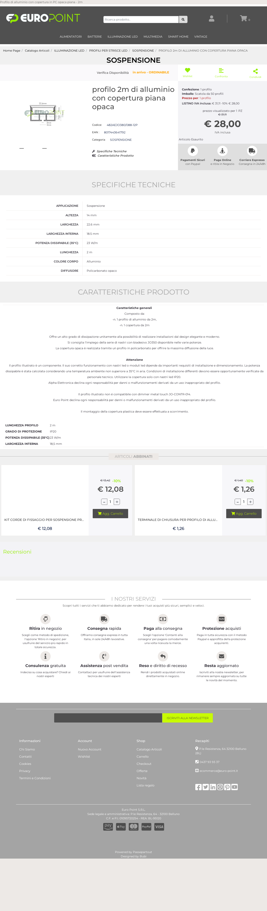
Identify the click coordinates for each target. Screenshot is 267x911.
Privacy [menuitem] (24, 776)
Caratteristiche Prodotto (115, 155)
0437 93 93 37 (209, 767)
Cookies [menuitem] (25, 769)
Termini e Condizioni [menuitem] (35, 783)
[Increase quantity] (117, 507)
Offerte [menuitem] (142, 776)
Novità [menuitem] (141, 783)
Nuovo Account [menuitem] (89, 754)
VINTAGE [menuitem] (200, 36)
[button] (183, 19)
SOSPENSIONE (133, 60)
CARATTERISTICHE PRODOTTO (133, 296)
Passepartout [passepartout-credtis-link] (142, 857)
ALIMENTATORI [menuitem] (71, 36)
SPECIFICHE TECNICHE (134, 189)
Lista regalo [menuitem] (145, 790)
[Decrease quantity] (104, 507)
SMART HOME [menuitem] (178, 36)
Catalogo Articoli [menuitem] (149, 754)
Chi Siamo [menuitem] (27, 754)
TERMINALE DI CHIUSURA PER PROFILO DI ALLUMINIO (178, 525)
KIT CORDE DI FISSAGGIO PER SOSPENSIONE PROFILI (44, 525)
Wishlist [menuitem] (84, 761)
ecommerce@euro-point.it (219, 776)
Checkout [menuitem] (144, 769)
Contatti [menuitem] (25, 761)
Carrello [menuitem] (143, 761)
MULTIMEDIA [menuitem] (153, 36)
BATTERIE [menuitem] (95, 36)
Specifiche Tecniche (111, 151)
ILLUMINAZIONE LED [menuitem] (123, 36)
